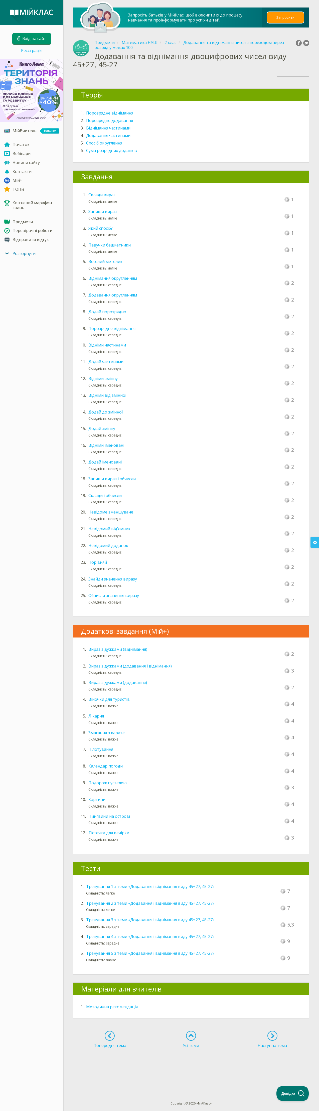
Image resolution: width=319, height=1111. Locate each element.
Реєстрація (31, 50)
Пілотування (100, 749)
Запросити (285, 17)
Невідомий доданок (108, 545)
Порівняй (97, 562)
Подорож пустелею (107, 783)
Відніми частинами (107, 345)
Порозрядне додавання (109, 120)
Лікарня (96, 716)
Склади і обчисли (105, 495)
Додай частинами (105, 361)
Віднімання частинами (108, 128)
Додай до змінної (105, 412)
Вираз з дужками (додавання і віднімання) (130, 666)
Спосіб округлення (104, 143)
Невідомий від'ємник (109, 529)
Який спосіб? (100, 228)
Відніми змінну (103, 378)
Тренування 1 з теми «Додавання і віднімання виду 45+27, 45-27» (150, 886)
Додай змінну (101, 428)
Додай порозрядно (107, 311)
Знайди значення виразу (112, 579)
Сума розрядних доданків (111, 150)
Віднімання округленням (112, 278)
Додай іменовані (105, 462)
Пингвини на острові (109, 816)
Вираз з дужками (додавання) (117, 682)
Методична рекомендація (112, 1007)
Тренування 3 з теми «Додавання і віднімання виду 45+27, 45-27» (150, 919)
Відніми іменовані (106, 445)
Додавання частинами (108, 135)
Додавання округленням (112, 295)
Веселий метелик (105, 261)
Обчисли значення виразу (113, 595)
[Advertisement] (191, 1065)
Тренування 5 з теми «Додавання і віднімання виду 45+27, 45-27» (150, 953)
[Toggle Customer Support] (292, 1093)
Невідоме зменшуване (110, 512)
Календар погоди (105, 766)
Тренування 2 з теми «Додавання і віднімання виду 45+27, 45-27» (150, 903)
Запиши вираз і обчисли (112, 479)
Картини (96, 799)
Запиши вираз (102, 211)
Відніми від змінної (107, 395)
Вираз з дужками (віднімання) (117, 649)
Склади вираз (101, 195)
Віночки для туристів (109, 699)
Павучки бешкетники (109, 245)
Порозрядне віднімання (109, 113)
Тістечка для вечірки (108, 833)
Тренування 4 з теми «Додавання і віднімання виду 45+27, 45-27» (150, 936)
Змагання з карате (106, 733)
